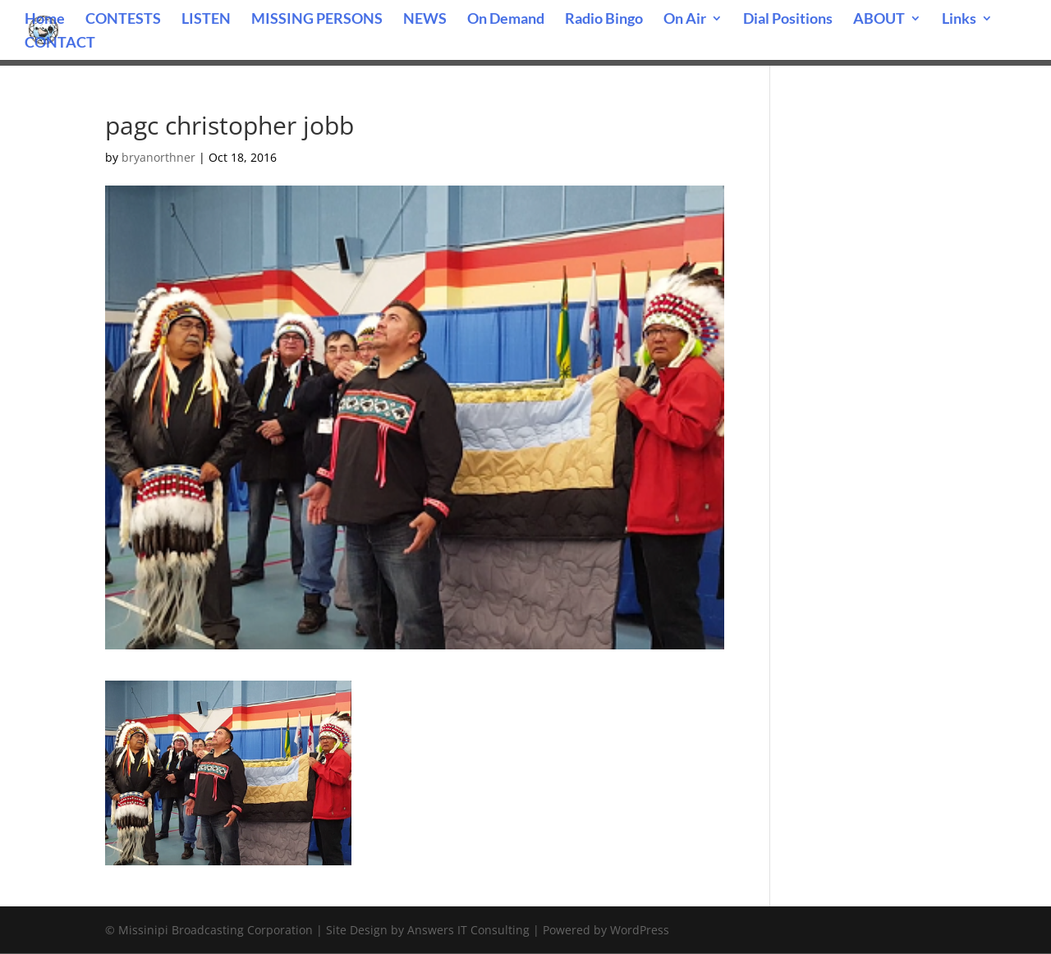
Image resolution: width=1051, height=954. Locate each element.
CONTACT (60, 43)
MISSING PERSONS (317, 19)
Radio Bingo (604, 19)
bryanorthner (158, 157)
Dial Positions (788, 19)
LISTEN (206, 19)
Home (45, 19)
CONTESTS (123, 19)
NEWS (425, 19)
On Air (684, 19)
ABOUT (879, 19)
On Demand (505, 19)
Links (959, 19)
